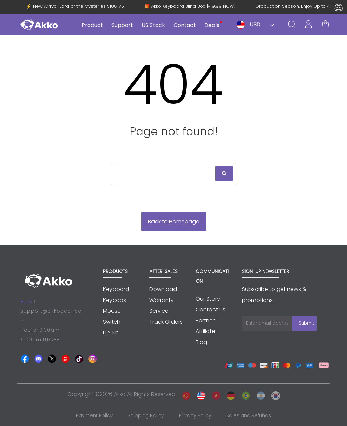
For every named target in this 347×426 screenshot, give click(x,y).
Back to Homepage (173, 221)
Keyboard (116, 289)
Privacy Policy (195, 415)
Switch (111, 322)
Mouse (112, 311)
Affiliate (205, 331)
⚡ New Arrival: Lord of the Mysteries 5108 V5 (73, 6)
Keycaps (114, 300)
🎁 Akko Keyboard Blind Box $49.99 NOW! (188, 6)
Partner (205, 320)
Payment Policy (94, 415)
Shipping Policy (146, 415)
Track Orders (166, 322)
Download (163, 289)
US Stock (153, 25)
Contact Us (210, 309)
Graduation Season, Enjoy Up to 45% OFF (298, 6)
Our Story (208, 299)
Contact (185, 25)
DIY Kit (110, 333)
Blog (201, 342)
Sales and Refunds (248, 415)
